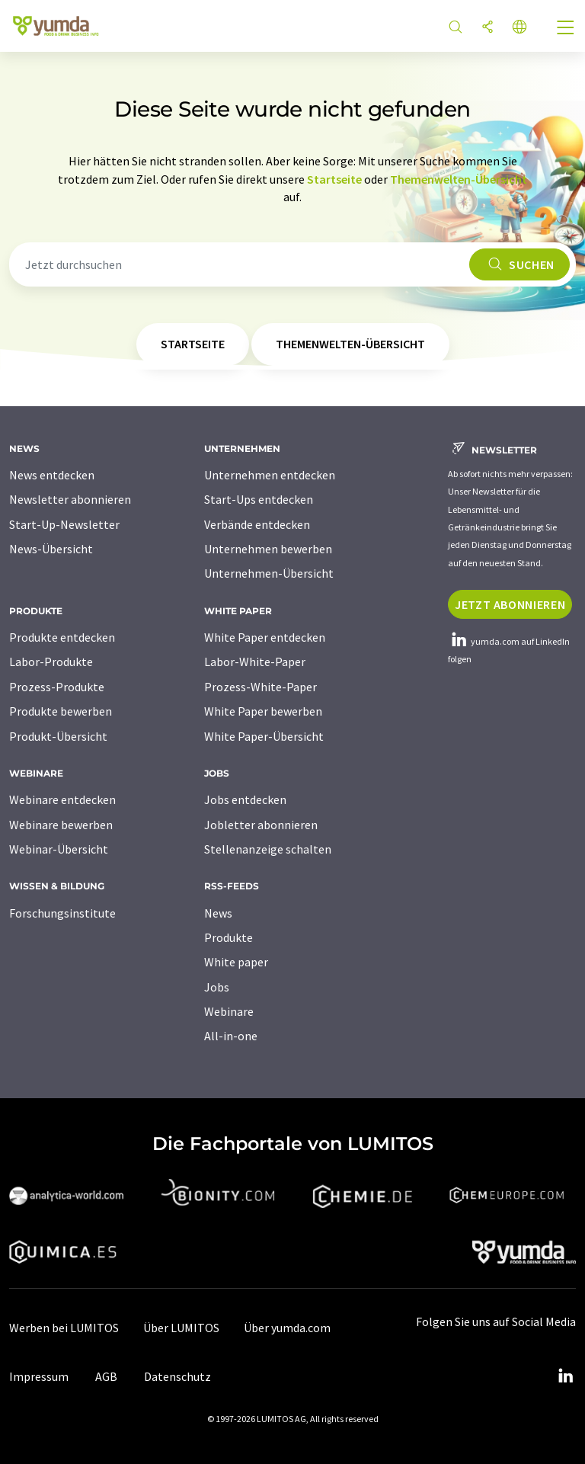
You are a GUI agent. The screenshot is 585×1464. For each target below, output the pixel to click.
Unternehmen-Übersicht (269, 573)
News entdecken (51, 474)
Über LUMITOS (181, 1327)
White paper (236, 961)
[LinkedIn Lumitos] (565, 1376)
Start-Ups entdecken (258, 499)
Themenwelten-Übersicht (458, 179)
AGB (106, 1376)
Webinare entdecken (62, 799)
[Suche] (455, 28)
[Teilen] (487, 28)
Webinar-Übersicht (58, 849)
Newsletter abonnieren (70, 499)
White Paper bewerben (263, 711)
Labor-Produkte (51, 661)
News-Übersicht (51, 548)
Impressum (39, 1376)
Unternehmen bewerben (268, 548)
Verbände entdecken (257, 524)
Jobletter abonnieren (261, 824)
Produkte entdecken (62, 637)
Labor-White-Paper (254, 661)
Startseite (334, 179)
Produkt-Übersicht (58, 736)
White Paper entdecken (264, 637)
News (218, 913)
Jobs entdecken (245, 799)
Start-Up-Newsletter (64, 524)
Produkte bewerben (60, 711)
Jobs (216, 987)
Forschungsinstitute (62, 913)
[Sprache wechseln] (519, 28)
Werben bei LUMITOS (64, 1327)
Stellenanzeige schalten (267, 849)
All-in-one (230, 1035)
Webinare (229, 1011)
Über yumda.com (287, 1327)
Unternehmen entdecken (269, 474)
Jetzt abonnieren (510, 604)
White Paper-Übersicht (264, 736)
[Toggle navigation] (566, 29)
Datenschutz (177, 1376)
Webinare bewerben (61, 824)
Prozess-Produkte (56, 686)
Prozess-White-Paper (260, 686)
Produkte (228, 937)
